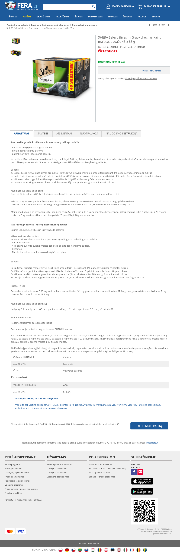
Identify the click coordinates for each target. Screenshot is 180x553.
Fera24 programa (12, 464)
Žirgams (128, 16)
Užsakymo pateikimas (57, 472)
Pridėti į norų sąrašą (151, 70)
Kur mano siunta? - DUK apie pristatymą (107, 468)
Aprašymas (21, 133)
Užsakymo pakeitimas (57, 468)
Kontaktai (135, 467)
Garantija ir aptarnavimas (100, 464)
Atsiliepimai (64, 133)
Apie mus (135, 464)
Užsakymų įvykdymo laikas (17, 472)
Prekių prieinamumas (14, 476)
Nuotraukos (89, 133)
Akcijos (142, 16)
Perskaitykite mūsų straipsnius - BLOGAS (23, 499)
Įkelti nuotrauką (149, 426)
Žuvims (79, 16)
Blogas (156, 16)
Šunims (13, 16)
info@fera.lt (152, 442)
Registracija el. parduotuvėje (17, 480)
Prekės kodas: (127, 47)
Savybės (42, 133)
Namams (113, 16)
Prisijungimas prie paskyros (59, 464)
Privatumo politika (13, 493)
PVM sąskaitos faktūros (99, 472)
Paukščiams (62, 16)
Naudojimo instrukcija (121, 133)
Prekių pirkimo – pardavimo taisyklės (21, 489)
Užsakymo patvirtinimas (58, 476)
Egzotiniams (95, 16)
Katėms (27, 16)
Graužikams (43, 16)
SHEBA (114, 47)
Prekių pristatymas (13, 468)
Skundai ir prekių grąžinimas (102, 476)
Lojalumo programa (14, 484)
